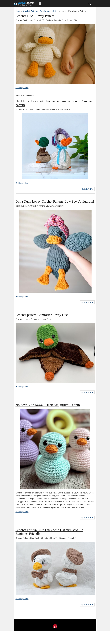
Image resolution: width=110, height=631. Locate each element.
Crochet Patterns (30, 11)
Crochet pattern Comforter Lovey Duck (42, 315)
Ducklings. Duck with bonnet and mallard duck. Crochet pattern (54, 103)
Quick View (87, 189)
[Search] (90, 3)
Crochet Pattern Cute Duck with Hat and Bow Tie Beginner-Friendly (49, 531)
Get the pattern (22, 88)
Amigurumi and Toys (49, 11)
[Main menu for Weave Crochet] (40, 3)
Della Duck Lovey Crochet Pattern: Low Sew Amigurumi (55, 201)
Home (18, 11)
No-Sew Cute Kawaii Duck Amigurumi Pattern (48, 405)
